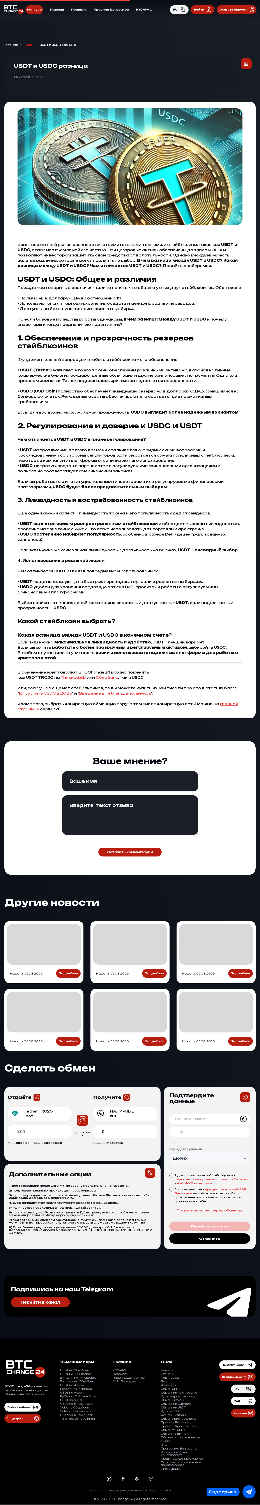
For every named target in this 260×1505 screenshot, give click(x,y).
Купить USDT (171, 1411)
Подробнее (68, 973)
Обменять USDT (173, 1430)
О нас (165, 1441)
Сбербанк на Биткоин (77, 1404)
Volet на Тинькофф (75, 1411)
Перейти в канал (41, 1302)
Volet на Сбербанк (74, 1408)
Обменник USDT (173, 1408)
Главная (57, 9)
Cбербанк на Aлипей (76, 1415)
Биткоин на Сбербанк (77, 1381)
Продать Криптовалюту (179, 1426)
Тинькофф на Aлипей (77, 1419)
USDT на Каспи (72, 1385)
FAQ (243, 1401)
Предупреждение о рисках (182, 1459)
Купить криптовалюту (178, 1396)
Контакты (168, 1385)
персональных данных (195, 1179)
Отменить (209, 1239)
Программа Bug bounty (179, 1449)
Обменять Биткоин (175, 1434)
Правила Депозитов (111, 9)
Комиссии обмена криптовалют (175, 1454)
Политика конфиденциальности (117, 1490)
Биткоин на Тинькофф (78, 1378)
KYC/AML (144, 9)
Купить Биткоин (173, 1415)
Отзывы (167, 1374)
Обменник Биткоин (176, 1404)
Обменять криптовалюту (180, 1437)
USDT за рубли (71, 1400)
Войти (202, 9)
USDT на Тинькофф (75, 1374)
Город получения (185, 1149)
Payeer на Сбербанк (76, 1389)
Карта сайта (161, 1490)
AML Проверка (124, 1381)
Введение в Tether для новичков (115, 693)
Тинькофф (73, 677)
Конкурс (34, 9)
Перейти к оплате (209, 1227)
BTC (164, 1445)
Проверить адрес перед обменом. (210, 1210)
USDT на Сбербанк (75, 1370)
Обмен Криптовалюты (178, 1419)
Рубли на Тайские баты (78, 1396)
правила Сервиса (233, 1179)
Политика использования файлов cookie (181, 1464)
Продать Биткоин (174, 1422)
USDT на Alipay (71, 1393)
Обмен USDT (170, 1389)
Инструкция (170, 1469)
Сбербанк (107, 677)
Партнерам (170, 1378)
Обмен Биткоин (173, 1400)
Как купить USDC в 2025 (45, 693)
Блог (29, 45)
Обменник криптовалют (180, 1393)
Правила (79, 9)
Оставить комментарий (130, 852)
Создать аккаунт (237, 9)
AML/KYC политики (194, 1183)
